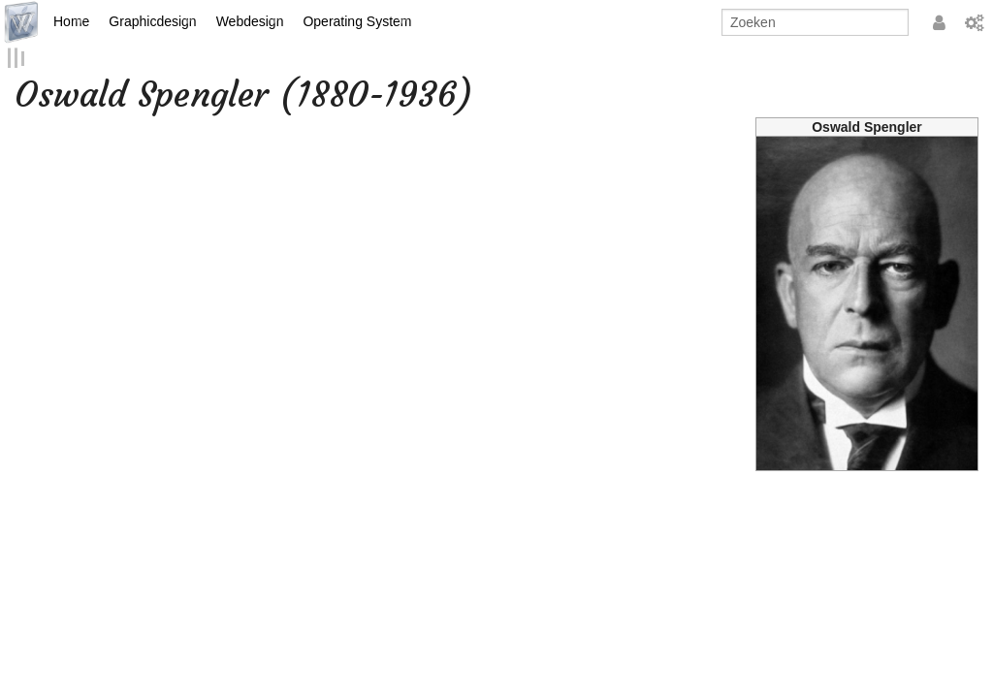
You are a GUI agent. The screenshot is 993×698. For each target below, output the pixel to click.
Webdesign (250, 21)
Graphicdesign (152, 21)
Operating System (357, 21)
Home (71, 21)
